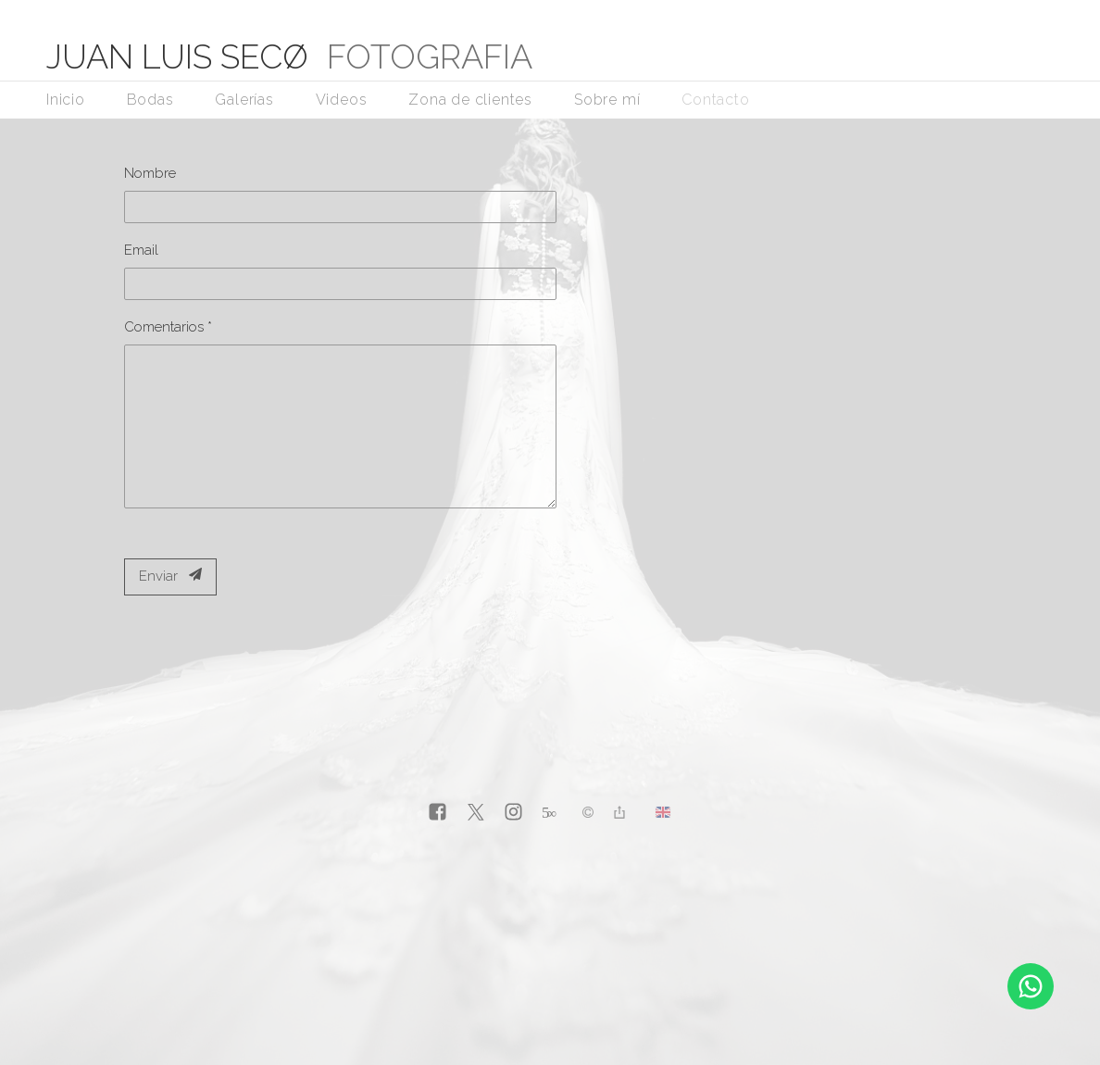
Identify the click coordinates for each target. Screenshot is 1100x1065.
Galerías (244, 99)
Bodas (150, 99)
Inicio (65, 99)
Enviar (170, 576)
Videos (342, 99)
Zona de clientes (470, 99)
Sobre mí (607, 99)
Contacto (715, 99)
